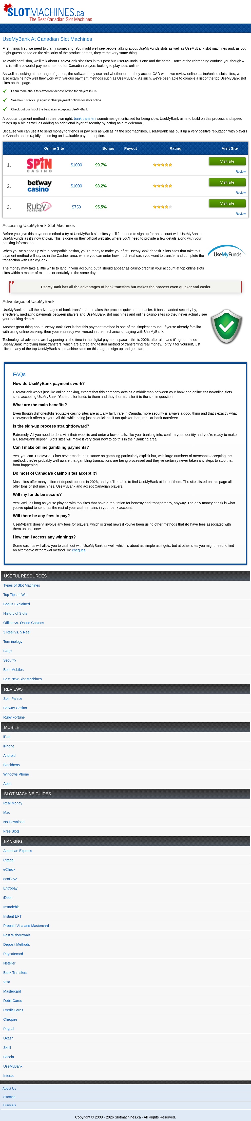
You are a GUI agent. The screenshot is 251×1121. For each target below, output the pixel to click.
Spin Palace (12, 699)
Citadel (8, 860)
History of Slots (15, 613)
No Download (14, 822)
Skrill (7, 1048)
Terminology (12, 642)
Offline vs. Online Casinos (23, 623)
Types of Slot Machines (21, 585)
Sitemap (9, 1097)
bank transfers (85, 119)
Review (241, 171)
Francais (9, 1105)
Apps (7, 784)
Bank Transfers (15, 973)
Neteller (9, 963)
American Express (17, 851)
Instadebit (11, 907)
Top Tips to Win (15, 595)
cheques (78, 550)
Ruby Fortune (14, 717)
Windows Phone (16, 774)
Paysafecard (13, 954)
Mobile (11, 727)
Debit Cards (12, 1001)
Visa (6, 982)
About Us (9, 1088)
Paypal (8, 1029)
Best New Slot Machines (22, 679)
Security (9, 660)
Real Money (12, 803)
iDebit (7, 898)
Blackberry (11, 765)
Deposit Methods (16, 944)
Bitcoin (8, 1057)
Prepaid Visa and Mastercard (26, 926)
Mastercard (12, 991)
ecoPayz (10, 879)
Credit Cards (13, 1010)
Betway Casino (15, 708)
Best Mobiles (13, 670)
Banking (13, 841)
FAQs (7, 651)
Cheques (10, 1019)
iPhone (8, 746)
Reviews (13, 689)
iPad (6, 737)
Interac (8, 1076)
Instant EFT (12, 916)
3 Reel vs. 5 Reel (16, 632)
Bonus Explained (16, 604)
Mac (6, 812)
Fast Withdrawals (16, 935)
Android (9, 755)
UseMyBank (12, 1066)
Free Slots (11, 831)
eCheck (9, 869)
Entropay (10, 888)
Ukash (8, 1038)
